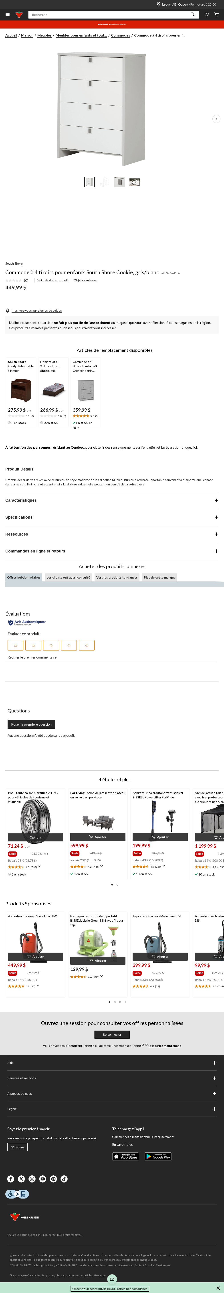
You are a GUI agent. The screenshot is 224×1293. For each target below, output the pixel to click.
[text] (21, 416)
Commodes (120, 35)
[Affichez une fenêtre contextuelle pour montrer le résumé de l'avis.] (40, 867)
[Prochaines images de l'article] (216, 119)
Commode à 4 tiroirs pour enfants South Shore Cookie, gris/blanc (82, 272)
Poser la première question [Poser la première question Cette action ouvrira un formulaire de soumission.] (31, 724)
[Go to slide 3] (119, 182)
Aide (112, 1063)
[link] (18, 280)
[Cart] (216, 14)
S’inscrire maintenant (165, 1045)
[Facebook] (10, 1179)
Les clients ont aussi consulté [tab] (68, 577)
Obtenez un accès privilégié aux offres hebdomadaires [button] (109, 1289)
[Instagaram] (32, 1179)
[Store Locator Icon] (158, 4)
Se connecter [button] (112, 1034)
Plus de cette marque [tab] (160, 577)
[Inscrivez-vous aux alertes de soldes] (33, 310)
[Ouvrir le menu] (7, 15)
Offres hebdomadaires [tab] (23, 577)
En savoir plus (122, 1144)
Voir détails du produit (52, 280)
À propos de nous (112, 1093)
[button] (192, 14)
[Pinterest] (53, 1179)
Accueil (11, 35)
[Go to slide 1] (89, 182)
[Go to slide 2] (104, 182)
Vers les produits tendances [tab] (117, 577)
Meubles (44, 35)
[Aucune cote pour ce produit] (14, 280)
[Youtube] (42, 1179)
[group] (19, 853)
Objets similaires (85, 280)
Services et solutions (112, 1078)
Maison (27, 35)
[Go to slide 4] (134, 182)
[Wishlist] (206, 14)
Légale (112, 1109)
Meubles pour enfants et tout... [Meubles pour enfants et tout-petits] (81, 35)
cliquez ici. (190, 447)
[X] (21, 1179)
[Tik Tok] (64, 1179)
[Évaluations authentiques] (27, 623)
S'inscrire (17, 1147)
